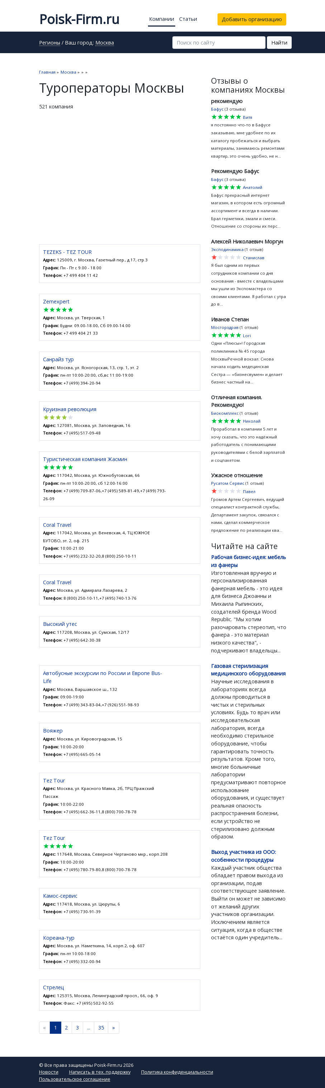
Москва (104, 43)
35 (101, 1027)
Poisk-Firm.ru (79, 19)
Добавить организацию (252, 19)
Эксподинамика (227, 249)
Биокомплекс (225, 413)
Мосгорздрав (225, 327)
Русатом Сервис (227, 483)
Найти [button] (279, 42)
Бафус (217, 109)
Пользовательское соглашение (74, 1079)
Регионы (49, 43)
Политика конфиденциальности (177, 1072)
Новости (48, 1072)
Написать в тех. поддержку (99, 1072)
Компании (161, 18)
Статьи (188, 18)
